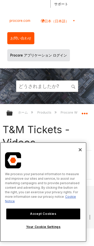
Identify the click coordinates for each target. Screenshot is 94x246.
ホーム (23, 112)
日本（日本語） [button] (56, 21)
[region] (43, 192)
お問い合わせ (20, 38)
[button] (73, 86)
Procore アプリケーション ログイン (38, 55)
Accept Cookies (43, 214)
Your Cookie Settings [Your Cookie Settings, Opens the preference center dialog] (43, 227)
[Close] (80, 149)
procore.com (20, 21)
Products (44, 112)
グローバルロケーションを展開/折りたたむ (84, 111)
